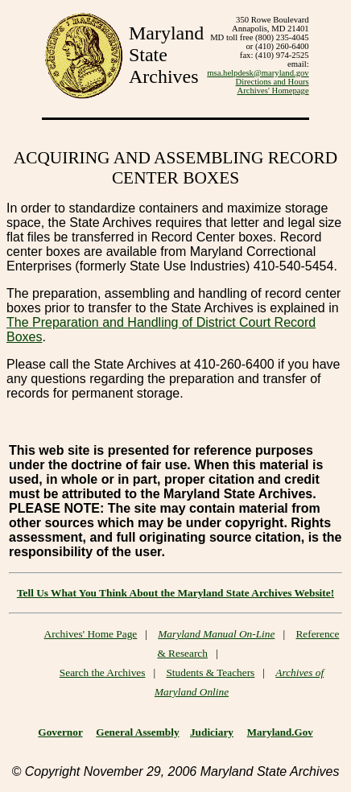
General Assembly (137, 732)
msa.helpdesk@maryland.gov (257, 72)
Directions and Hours (272, 81)
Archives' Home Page (91, 634)
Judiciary (211, 732)
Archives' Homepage (272, 90)
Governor (60, 732)
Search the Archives (103, 672)
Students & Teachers (210, 672)
